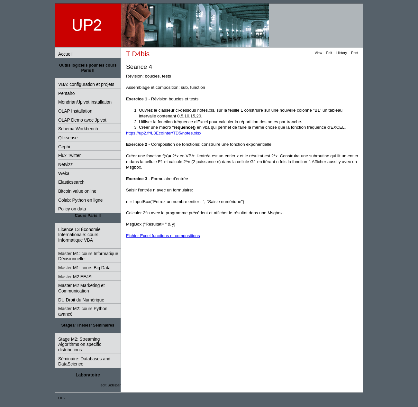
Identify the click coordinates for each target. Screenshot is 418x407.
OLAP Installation (75, 111)
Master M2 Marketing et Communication (81, 288)
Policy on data (72, 209)
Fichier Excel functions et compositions (163, 235)
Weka (63, 173)
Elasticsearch (71, 182)
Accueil (65, 54)
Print (354, 53)
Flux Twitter (69, 155)
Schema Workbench (78, 128)
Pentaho (66, 93)
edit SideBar (111, 385)
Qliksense (67, 137)
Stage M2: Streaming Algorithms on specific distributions (79, 344)
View (318, 53)
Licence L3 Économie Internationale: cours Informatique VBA (79, 235)
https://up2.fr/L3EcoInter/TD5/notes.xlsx (163, 133)
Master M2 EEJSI (75, 276)
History (341, 53)
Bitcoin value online (77, 191)
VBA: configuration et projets (86, 84)
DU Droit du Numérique (81, 300)
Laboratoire (88, 375)
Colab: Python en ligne (80, 200)
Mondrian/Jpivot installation (85, 102)
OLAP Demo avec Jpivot (82, 120)
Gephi (64, 146)
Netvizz (65, 164)
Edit (329, 53)
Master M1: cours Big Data (84, 267)
